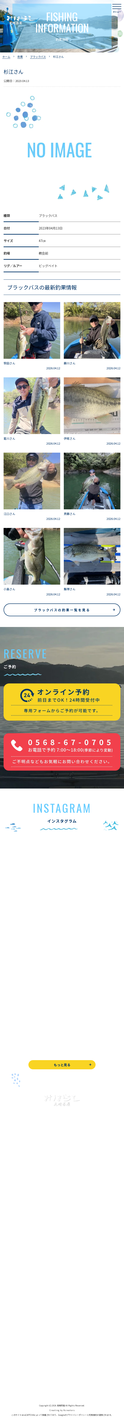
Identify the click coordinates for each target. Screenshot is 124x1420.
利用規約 (93, 1415)
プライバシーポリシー (19, 1378)
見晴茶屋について (16, 1284)
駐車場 (8, 1314)
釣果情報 (15, 1209)
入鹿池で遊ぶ (13, 1189)
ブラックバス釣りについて (22, 1199)
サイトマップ (13, 1388)
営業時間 (15, 1294)
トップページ (13, 1179)
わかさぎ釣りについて (19, 1219)
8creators (69, 1410)
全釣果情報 (11, 1240)
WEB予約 (10, 1338)
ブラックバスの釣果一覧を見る (62, 609)
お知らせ (10, 1324)
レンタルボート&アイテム (22, 1250)
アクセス (10, 1304)
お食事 (8, 1263)
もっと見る (62, 1064)
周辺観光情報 (13, 1358)
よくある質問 (13, 1273)
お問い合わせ (13, 1348)
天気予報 (10, 1368)
